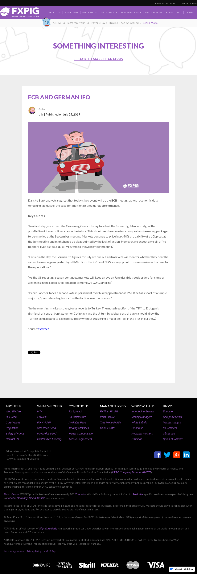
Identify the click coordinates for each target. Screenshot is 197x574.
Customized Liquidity (49, 439)
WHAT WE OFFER (49, 406)
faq (179, 12)
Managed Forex (131, 12)
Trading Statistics (79, 428)
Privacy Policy (34, 551)
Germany (22, 498)
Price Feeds (89, 12)
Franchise (137, 428)
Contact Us (12, 439)
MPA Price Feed (46, 433)
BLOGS (168, 406)
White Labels (139, 422)
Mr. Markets (170, 428)
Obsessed (169, 433)
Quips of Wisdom (173, 439)
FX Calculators (77, 417)
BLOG (169, 12)
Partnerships (153, 12)
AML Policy (49, 551)
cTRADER (43, 417)
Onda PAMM (107, 428)
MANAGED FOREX (113, 406)
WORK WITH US (142, 406)
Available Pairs (77, 422)
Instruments (109, 12)
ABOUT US (13, 406)
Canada (11, 498)
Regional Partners (142, 433)
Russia (41, 498)
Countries (80, 494)
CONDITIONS (78, 406)
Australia (138, 494)
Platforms (71, 12)
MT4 (40, 411)
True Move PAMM (110, 422)
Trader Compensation (81, 433)
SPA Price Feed (46, 428)
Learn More (150, 22)
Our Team (12, 417)
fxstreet (43, 329)
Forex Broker (11, 494)
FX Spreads (76, 411)
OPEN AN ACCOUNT (166, 3)
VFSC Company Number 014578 (131, 472)
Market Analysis (172, 422)
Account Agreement (80, 439)
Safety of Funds (15, 433)
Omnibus (136, 439)
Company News (172, 417)
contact (191, 12)
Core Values (13, 422)
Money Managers (141, 417)
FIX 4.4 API (44, 422)
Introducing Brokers (142, 411)
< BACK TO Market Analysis (98, 59)
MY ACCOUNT (189, 3)
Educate (168, 411)
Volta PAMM (107, 417)
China (32, 498)
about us (55, 12)
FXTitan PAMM (109, 411)
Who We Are (13, 411)
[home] (19, 13)
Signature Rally (48, 528)
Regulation (12, 428)
